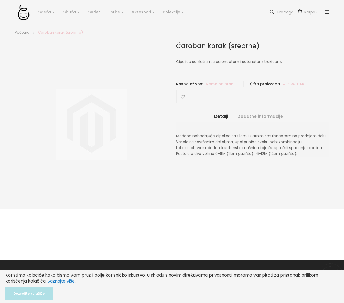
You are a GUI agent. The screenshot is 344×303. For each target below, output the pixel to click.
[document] (172, 286)
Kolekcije (171, 12)
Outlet (94, 12)
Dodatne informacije (260, 116)
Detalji (221, 116)
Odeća (44, 12)
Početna (22, 32)
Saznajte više (61, 281)
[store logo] (23, 12)
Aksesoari (141, 12)
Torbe (114, 12)
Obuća (69, 12)
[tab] (221, 118)
